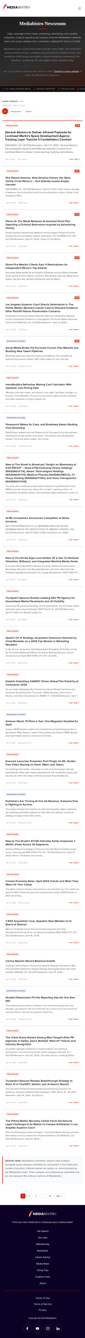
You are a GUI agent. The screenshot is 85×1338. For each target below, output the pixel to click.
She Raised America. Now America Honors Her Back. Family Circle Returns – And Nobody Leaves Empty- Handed (38, 181)
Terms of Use (43, 1298)
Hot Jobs (42, 1237)
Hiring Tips (42, 1270)
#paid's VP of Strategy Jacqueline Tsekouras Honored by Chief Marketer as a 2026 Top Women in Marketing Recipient (41, 641)
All (5, 111)
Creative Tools (42, 1276)
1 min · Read (74, 499)
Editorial (28, 111)
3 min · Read (74, 202)
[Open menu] (79, 8)
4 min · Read (74, 979)
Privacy (42, 1310)
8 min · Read (74, 1019)
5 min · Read (74, 366)
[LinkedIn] (58, 1328)
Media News (42, 1263)
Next (59, 1196)
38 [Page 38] (50, 1196)
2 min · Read (74, 159)
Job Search (43, 1231)
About (43, 1283)
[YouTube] (37, 1328)
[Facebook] (27, 1328)
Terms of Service (43, 1304)
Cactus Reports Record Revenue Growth (30, 960)
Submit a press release (66, 71)
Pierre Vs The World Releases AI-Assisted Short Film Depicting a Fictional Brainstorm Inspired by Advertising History (40, 224)
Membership (42, 1244)
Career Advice (42, 1257)
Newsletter (42, 1250)
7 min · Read (74, 902)
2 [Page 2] (29, 1196)
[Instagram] (48, 1328)
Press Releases (16, 111)
